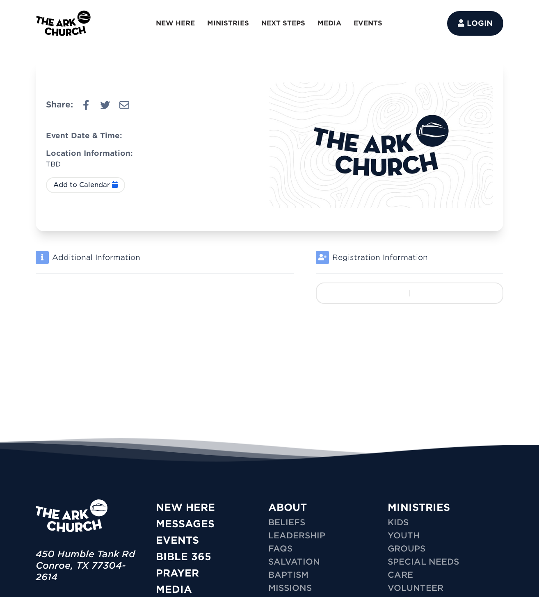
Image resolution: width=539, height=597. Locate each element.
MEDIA (329, 23)
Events (177, 540)
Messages (185, 524)
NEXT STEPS (283, 23)
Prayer (177, 573)
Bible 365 (183, 557)
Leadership (296, 535)
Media (174, 589)
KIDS (398, 522)
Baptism (288, 575)
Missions (290, 588)
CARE (400, 575)
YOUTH (404, 535)
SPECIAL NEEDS (423, 562)
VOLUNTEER (415, 588)
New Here (185, 507)
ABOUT (287, 507)
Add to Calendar (85, 185)
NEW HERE (175, 23)
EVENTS (368, 23)
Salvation (294, 562)
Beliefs (286, 522)
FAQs (280, 549)
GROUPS (406, 549)
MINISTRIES (228, 23)
